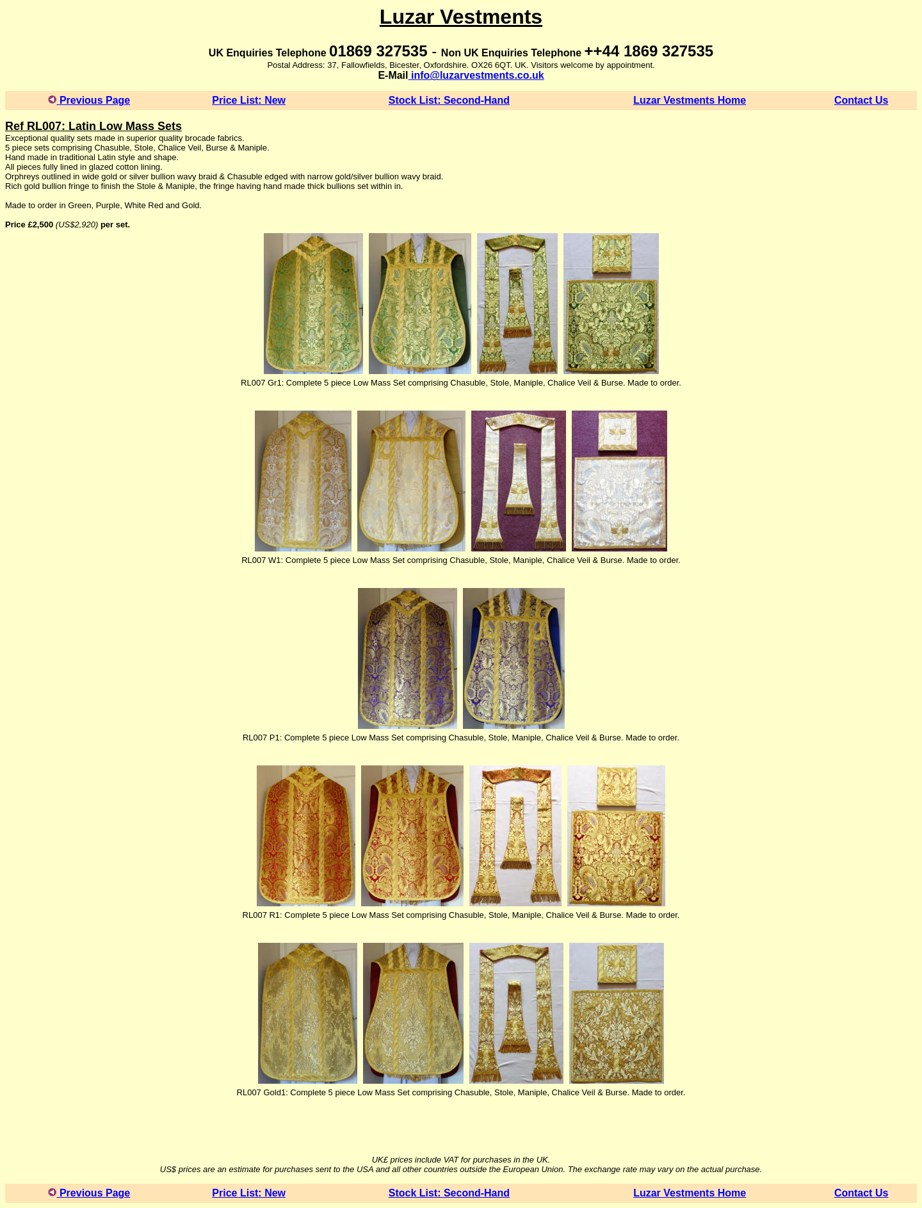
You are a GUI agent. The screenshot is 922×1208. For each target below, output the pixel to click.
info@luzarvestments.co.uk (476, 75)
